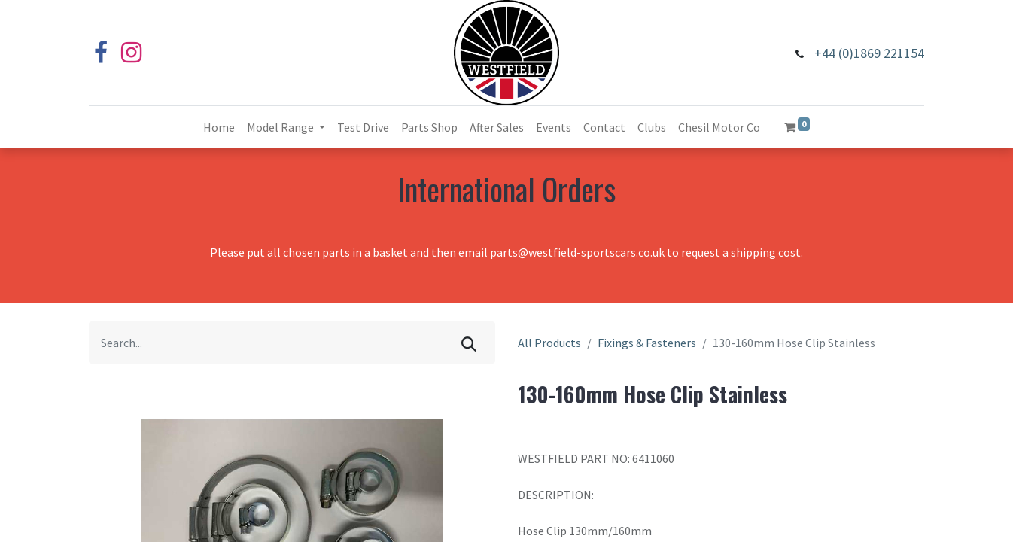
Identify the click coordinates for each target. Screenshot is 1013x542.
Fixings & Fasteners (647, 342)
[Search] (469, 342)
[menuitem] (219, 127)
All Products (549, 342)
